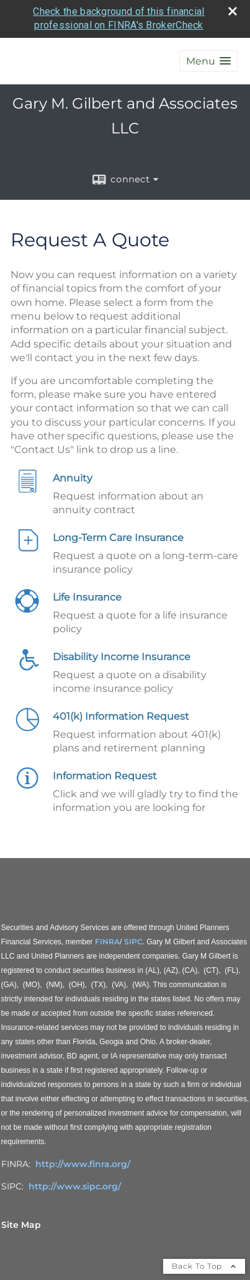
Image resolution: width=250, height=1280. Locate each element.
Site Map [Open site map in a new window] (21, 1224)
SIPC (133, 941)
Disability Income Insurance (121, 657)
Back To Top (204, 1266)
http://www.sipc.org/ (75, 1186)
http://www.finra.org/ (82, 1164)
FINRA (107, 941)
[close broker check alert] (233, 11)
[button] (208, 61)
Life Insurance (87, 597)
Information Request (105, 776)
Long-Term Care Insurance (118, 538)
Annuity (72, 478)
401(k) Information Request (121, 716)
